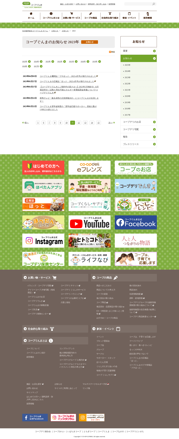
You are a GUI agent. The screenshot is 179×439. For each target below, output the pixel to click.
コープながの (118, 432)
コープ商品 (102, 302)
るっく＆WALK (135, 350)
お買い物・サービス (39, 277)
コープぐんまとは (37, 340)
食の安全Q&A (135, 286)
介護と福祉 (65, 302)
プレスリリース (131, 144)
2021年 (71, 61)
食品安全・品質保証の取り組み (110, 307)
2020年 (83, 61)
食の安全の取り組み (105, 298)
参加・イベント (105, 328)
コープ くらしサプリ (106, 375)
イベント (100, 337)
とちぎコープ (89, 432)
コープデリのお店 (132, 122)
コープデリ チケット (70, 286)
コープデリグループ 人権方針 (73, 360)
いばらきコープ (74, 432)
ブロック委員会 (103, 341)
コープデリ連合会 (43, 432)
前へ (27, 123)
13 (85, 123)
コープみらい (59, 432)
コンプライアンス (67, 349)
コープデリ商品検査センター (142, 317)
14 (92, 123)
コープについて (33, 349)
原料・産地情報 (137, 298)
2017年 (36, 66)
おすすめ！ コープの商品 (107, 318)
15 (99, 123)
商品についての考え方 (105, 290)
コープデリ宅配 (131, 129)
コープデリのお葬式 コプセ (73, 298)
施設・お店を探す (67, 4)
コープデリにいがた (135, 432)
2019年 (94, 61)
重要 (125, 51)
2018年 (24, 66)
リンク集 (86, 388)
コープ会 (100, 345)
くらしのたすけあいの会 (106, 366)
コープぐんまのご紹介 (35, 353)
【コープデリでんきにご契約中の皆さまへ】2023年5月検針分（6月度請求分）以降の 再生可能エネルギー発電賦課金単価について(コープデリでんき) (69, 90)
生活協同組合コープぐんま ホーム (35, 31)
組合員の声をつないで (138, 354)
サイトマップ (32, 392)
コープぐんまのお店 (36, 297)
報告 (125, 137)
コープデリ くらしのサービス (73, 290)
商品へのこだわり (104, 286)
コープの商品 (104, 277)
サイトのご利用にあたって (66, 388)
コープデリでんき (36, 301)
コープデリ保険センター (39, 314)
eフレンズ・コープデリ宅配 (41, 286)
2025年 (24, 61)
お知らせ (55, 31)
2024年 (36, 61)
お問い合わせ (81, 4)
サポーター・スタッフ (105, 358)
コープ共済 (34, 310)
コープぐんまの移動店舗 (38, 305)
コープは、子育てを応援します (142, 337)
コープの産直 (102, 294)
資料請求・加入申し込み (97, 4)
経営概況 (30, 357)
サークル (100, 354)
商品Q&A (133, 290)
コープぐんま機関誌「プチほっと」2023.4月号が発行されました (68, 76)
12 (79, 123)
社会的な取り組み (38, 328)
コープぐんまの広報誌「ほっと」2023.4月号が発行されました (67, 81)
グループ (100, 350)
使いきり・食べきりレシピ (140, 345)
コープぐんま (104, 432)
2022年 (59, 61)
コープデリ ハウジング (71, 294)
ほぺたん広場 (102, 362)
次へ (110, 123)
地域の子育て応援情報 (105, 371)
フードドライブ (136, 341)
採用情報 (111, 4)
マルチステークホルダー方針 (96, 384)
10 (66, 123)
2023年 (48, 61)
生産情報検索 (136, 294)
